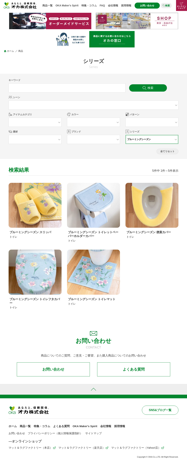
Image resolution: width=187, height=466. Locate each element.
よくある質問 (134, 369)
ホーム (10, 51)
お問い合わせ (147, 5)
